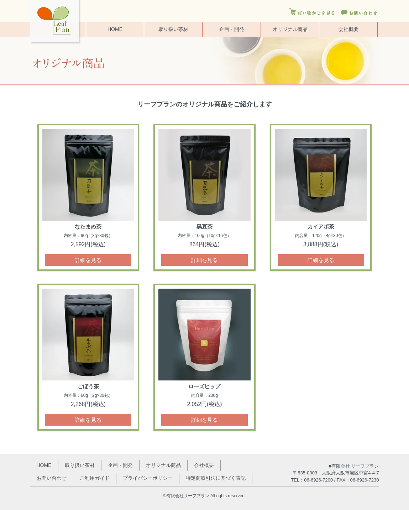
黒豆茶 (204, 227)
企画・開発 (231, 29)
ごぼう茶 (88, 386)
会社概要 (348, 29)
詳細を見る (88, 260)
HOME (115, 29)
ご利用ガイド (95, 478)
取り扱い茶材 (173, 29)
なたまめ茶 (88, 227)
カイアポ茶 (321, 227)
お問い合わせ (52, 478)
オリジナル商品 (290, 29)
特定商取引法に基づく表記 (216, 478)
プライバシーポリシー (148, 478)
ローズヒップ (204, 386)
